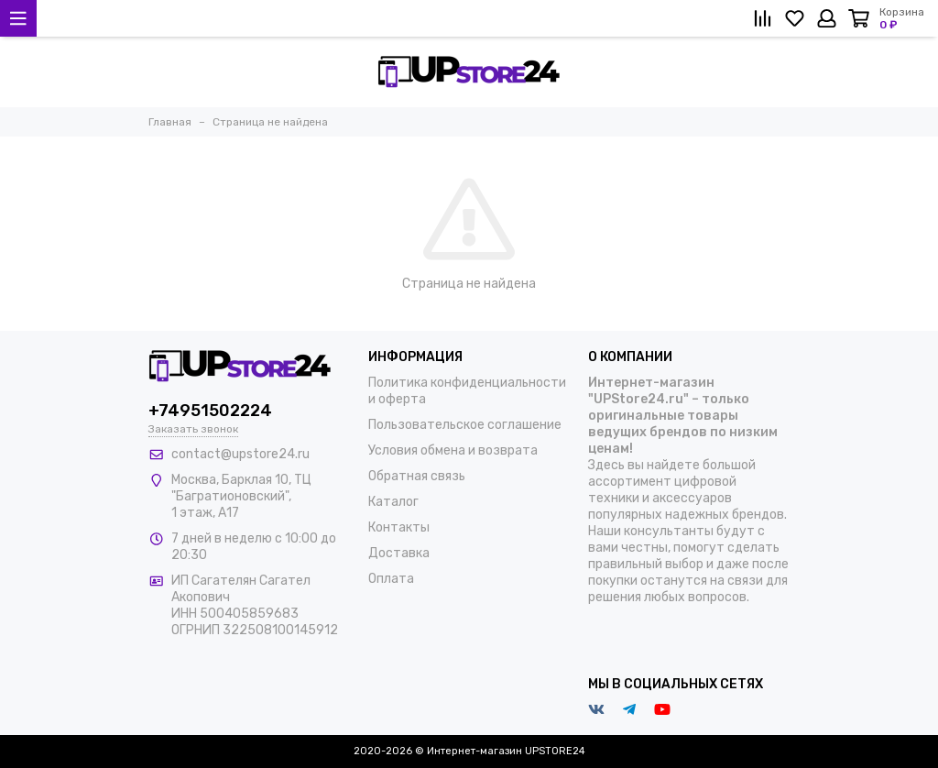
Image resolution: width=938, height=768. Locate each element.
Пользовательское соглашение (465, 425)
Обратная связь (416, 476)
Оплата (391, 579)
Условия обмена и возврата (453, 450)
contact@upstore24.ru (240, 454)
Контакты (399, 527)
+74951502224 (210, 410)
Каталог (393, 502)
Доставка (399, 553)
